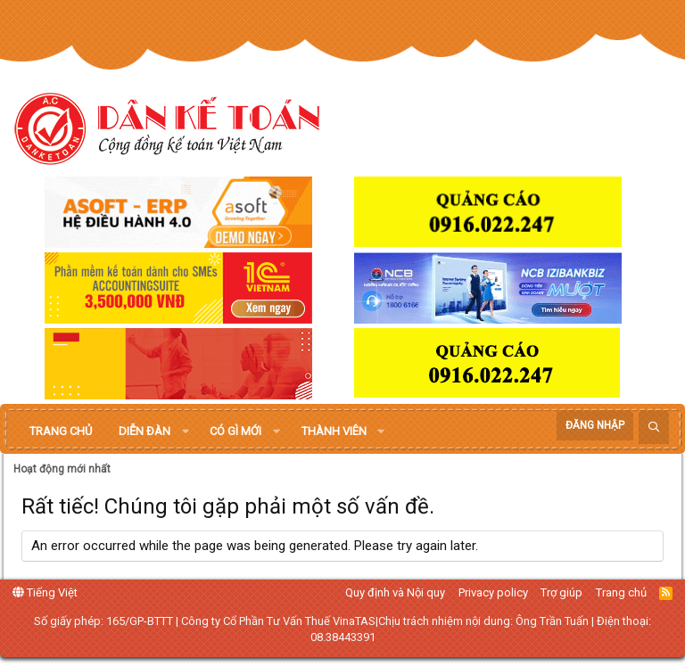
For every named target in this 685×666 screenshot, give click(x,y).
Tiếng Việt (45, 592)
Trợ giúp (561, 592)
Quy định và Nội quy (395, 592)
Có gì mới (235, 431)
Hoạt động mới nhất (62, 469)
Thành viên (334, 431)
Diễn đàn (144, 431)
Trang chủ (60, 431)
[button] (185, 431)
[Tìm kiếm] (654, 427)
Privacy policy (493, 592)
